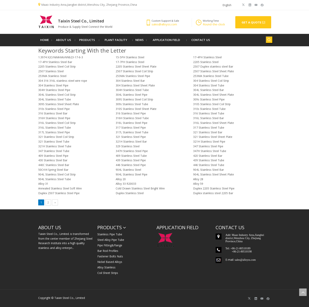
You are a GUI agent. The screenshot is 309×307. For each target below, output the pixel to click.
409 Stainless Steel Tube (131, 156)
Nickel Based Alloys (109, 262)
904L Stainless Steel (128, 170)
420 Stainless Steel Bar (207, 156)
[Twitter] (243, 4)
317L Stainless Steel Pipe (54, 132)
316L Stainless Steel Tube (54, 127)
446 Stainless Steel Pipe (131, 165)
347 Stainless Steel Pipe (208, 146)
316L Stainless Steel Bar (208, 118)
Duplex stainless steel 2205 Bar (213, 193)
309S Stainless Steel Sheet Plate (58, 104)
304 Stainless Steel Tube (208, 85)
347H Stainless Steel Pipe (132, 151)
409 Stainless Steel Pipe (53, 156)
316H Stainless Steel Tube (132, 118)
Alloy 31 (43, 183)
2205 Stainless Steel (206, 62)
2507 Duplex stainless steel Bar (213, 66)
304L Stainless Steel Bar (208, 90)
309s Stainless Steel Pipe (209, 99)
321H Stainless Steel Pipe (209, 141)
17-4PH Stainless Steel (207, 57)
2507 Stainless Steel (51, 71)
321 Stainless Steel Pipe (131, 137)
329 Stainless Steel (128, 146)
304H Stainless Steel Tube (132, 90)
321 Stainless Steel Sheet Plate (212, 137)
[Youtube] (256, 4)
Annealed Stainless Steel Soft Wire (60, 188)
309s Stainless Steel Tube (132, 104)
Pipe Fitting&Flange (109, 245)
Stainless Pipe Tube (109, 234)
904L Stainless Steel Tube (54, 179)
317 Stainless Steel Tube (208, 127)
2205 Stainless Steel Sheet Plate (136, 66)
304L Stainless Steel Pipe (131, 94)
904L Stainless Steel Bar (208, 170)
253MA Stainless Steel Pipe (133, 76)
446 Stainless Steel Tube (208, 165)
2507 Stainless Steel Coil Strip (134, 71)
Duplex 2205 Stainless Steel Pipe (214, 188)
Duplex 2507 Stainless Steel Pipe (59, 193)
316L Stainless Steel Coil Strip (57, 123)
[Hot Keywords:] (269, 39)
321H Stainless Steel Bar (131, 141)
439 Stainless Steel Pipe (131, 160)
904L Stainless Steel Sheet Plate (213, 174)
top (303, 292)
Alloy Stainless (106, 267)
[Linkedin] (250, 4)
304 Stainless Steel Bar (130, 81)
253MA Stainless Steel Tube (211, 76)
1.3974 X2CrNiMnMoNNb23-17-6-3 (60, 57)
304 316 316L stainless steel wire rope (62, 81)
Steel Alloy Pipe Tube (110, 240)
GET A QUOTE (253, 22)
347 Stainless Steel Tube (53, 151)
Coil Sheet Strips (107, 273)
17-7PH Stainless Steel (130, 62)
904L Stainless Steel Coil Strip (57, 174)
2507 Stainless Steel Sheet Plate (213, 71)
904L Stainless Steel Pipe (131, 174)
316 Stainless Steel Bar (52, 113)
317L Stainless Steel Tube (132, 132)
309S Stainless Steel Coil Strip (134, 99)
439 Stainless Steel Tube (208, 160)
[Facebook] (262, 4)
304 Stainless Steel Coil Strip (211, 81)
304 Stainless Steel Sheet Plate (135, 85)
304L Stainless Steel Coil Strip (57, 94)
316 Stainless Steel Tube (208, 113)
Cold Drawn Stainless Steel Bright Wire (140, 188)
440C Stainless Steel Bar (53, 165)
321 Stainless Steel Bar (207, 132)
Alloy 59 (198, 183)
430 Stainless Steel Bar (52, 160)
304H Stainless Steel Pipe (54, 90)
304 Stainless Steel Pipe (53, 85)
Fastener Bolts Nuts (110, 256)
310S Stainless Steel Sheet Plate (136, 109)
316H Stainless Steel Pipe (54, 118)
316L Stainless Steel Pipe (131, 123)
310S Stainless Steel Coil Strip (212, 104)
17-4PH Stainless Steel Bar (55, 62)
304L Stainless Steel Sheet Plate (213, 94)
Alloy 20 (121, 179)
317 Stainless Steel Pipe (131, 127)
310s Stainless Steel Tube (209, 109)
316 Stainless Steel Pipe (131, 113)
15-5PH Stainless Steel (130, 57)
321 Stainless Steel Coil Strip (56, 137)
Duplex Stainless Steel (130, 193)
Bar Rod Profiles (107, 251)
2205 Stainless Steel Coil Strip (57, 66)
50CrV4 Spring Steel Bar (53, 170)
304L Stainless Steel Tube (54, 99)
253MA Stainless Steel (52, 76)
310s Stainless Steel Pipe (54, 109)
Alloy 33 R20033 (126, 183)
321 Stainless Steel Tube (53, 141)
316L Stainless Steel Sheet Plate (213, 123)
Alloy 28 (198, 179)
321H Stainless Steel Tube (54, 146)
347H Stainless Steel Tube (209, 151)
